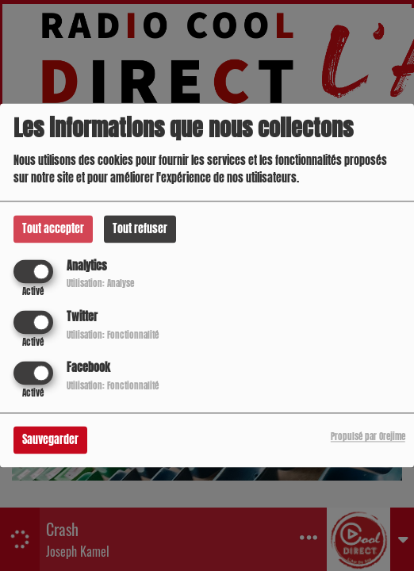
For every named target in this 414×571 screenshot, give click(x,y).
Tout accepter (53, 228)
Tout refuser (140, 228)
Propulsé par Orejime (368, 437)
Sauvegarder (50, 440)
